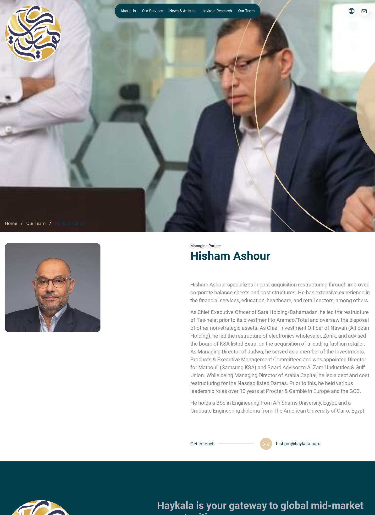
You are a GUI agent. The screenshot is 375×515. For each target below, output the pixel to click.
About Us (128, 11)
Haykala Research (217, 11)
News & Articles (182, 11)
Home (11, 223)
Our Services (152, 11)
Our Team (246, 11)
